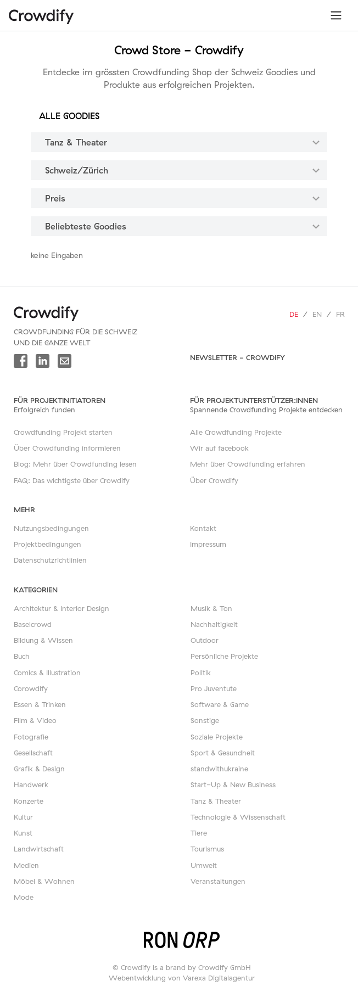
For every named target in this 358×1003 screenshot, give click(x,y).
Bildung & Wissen (43, 640)
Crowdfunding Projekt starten (63, 432)
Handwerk (31, 784)
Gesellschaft (33, 752)
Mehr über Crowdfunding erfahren (247, 464)
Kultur (23, 817)
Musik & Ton (211, 608)
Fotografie (31, 736)
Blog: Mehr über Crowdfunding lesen (75, 464)
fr (340, 314)
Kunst (23, 832)
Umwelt (204, 865)
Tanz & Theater (216, 801)
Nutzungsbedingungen (51, 528)
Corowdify (31, 688)
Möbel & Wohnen (44, 881)
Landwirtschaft (39, 848)
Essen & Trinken (40, 704)
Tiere (199, 832)
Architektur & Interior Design (61, 608)
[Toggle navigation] (336, 15)
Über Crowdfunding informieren (67, 448)
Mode (23, 897)
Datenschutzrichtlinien (50, 560)
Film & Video (35, 720)
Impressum (208, 544)
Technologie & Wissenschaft (238, 817)
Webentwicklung (137, 977)
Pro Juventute (214, 688)
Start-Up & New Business (233, 784)
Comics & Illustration (47, 672)
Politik (201, 672)
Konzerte (28, 801)
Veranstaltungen (218, 881)
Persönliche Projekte (224, 656)
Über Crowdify (214, 480)
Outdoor (205, 640)
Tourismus (207, 848)
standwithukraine (219, 768)
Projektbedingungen (47, 544)
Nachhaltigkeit (214, 624)
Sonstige (205, 720)
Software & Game (220, 704)
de (293, 314)
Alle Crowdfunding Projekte (236, 432)
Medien (26, 865)
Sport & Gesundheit (223, 752)
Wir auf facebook (219, 448)
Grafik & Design (39, 768)
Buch (22, 656)
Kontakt (203, 528)
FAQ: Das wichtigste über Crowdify (72, 480)
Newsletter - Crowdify (237, 357)
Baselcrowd (33, 624)
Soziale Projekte (217, 736)
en (317, 314)
